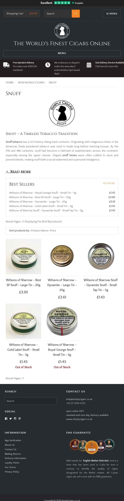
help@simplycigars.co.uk (79, 399)
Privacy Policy (12, 471)
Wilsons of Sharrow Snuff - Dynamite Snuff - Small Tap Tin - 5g (46, 210)
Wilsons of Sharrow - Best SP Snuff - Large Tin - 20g (40, 197)
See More (109, 183)
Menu (113, 13)
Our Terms (10, 467)
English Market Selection (96, 460)
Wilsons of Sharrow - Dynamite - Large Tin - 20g (38, 201)
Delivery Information (15, 458)
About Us (10, 445)
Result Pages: (13, 378)
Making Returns (13, 454)
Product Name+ (40, 230)
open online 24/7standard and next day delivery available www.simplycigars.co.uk (87, 415)
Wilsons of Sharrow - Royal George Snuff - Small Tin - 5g (43, 192)
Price (53, 230)
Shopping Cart (14, 13)
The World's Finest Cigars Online (62, 43)
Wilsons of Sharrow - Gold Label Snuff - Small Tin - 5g (41, 206)
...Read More (19, 172)
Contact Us (10, 449)
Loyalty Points (12, 462)
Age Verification (13, 440)
